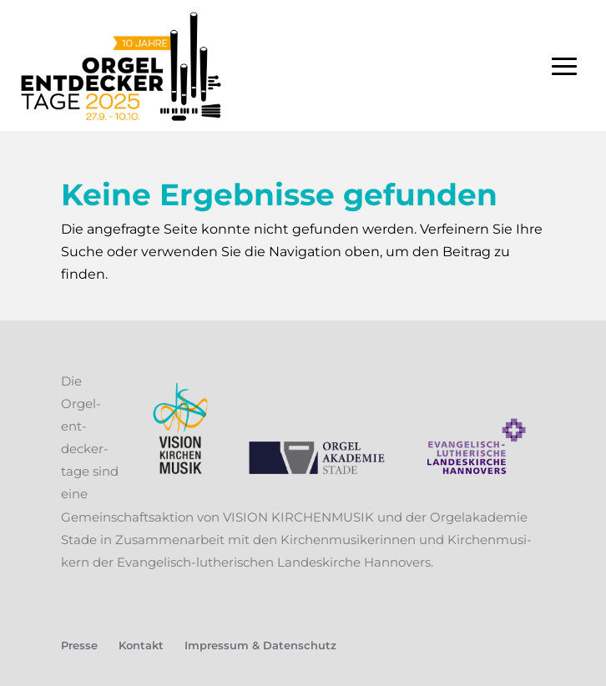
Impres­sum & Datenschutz (260, 645)
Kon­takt (141, 645)
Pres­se (79, 645)
